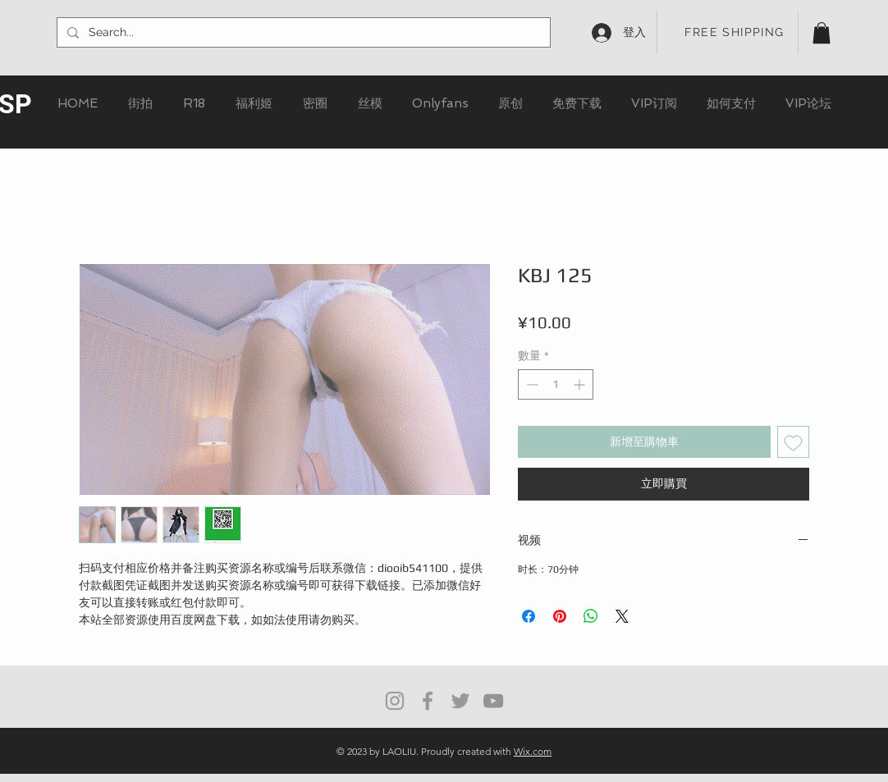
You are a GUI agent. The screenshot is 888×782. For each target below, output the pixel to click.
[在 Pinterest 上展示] (560, 616)
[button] (821, 32)
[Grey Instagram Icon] (394, 700)
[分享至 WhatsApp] (591, 616)
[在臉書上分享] (528, 616)
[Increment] (580, 384)
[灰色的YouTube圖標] (493, 700)
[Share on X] (622, 616)
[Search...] (302, 33)
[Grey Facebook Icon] (427, 700)
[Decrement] (530, 384)
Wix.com (533, 751)
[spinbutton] (555, 384)
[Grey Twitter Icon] (460, 700)
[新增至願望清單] (793, 442)
